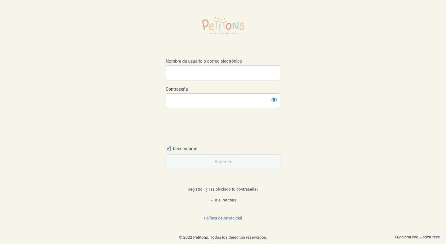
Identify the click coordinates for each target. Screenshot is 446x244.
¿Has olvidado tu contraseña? (232, 189)
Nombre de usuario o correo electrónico (204, 61)
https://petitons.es (223, 30)
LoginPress (430, 237)
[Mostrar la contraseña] (274, 99)
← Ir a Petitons (223, 200)
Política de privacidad (223, 218)
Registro (195, 189)
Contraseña (177, 89)
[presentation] (208, 126)
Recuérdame (185, 148)
